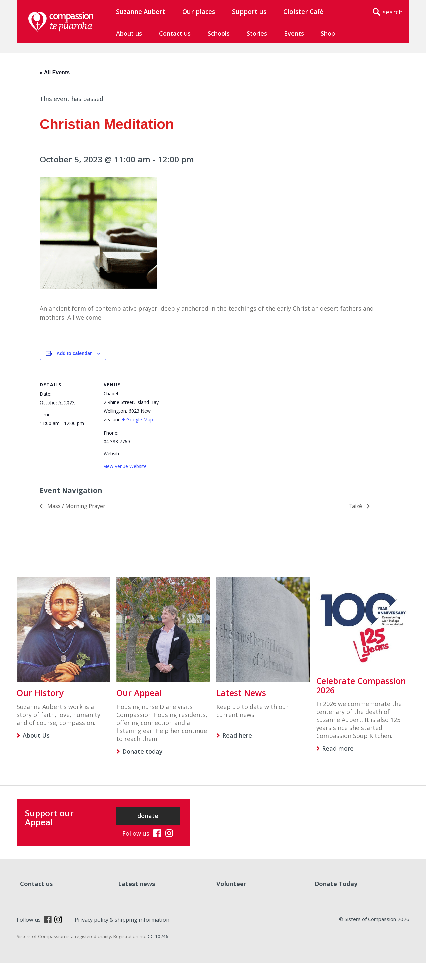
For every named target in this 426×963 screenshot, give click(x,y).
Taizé (355, 506)
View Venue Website (125, 466)
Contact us (175, 33)
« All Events (55, 72)
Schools (219, 33)
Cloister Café (303, 11)
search (393, 12)
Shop (328, 33)
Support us (249, 11)
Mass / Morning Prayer (75, 506)
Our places (198, 11)
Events (294, 33)
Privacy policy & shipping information (122, 919)
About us (129, 33)
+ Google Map (137, 419)
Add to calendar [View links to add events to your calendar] (74, 353)
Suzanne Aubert (140, 11)
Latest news (136, 884)
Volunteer (231, 884)
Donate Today (336, 884)
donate (147, 816)
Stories (257, 33)
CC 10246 (158, 936)
